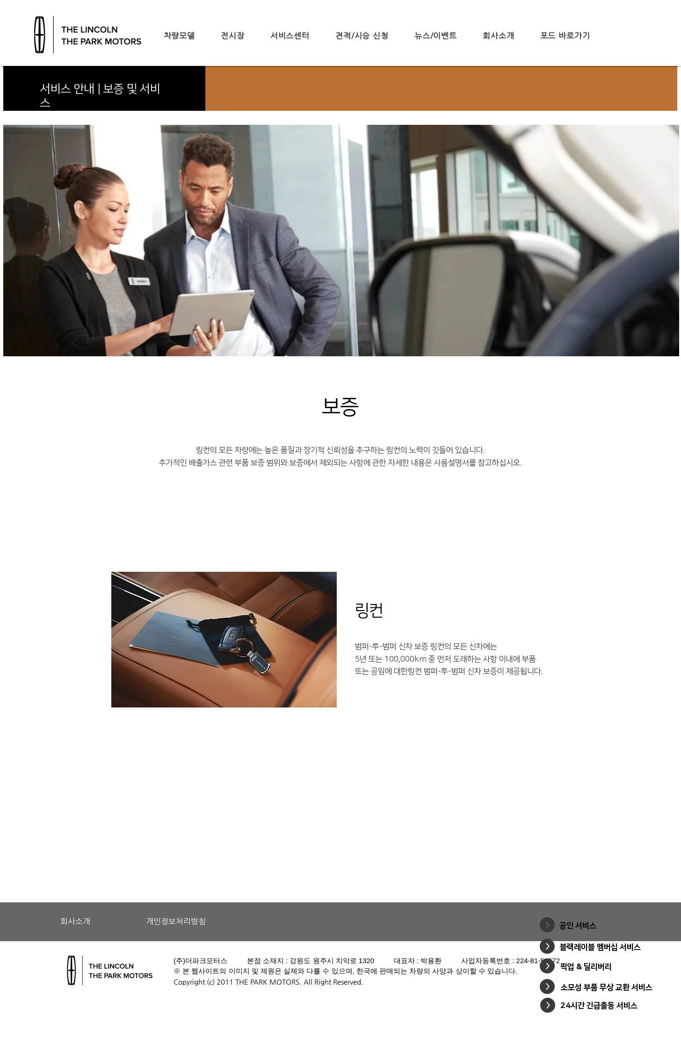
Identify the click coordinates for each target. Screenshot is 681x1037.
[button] (179, 35)
